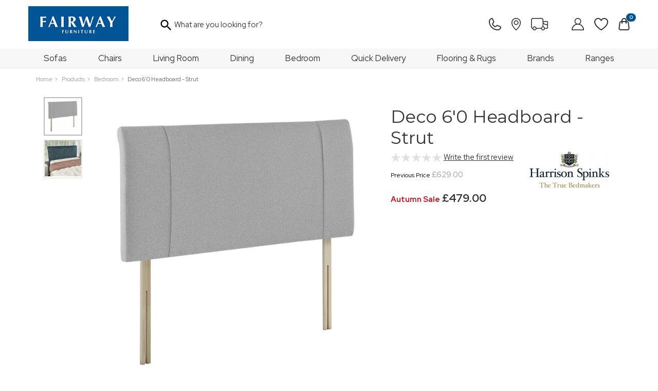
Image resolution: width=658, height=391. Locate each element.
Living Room (176, 58)
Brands (540, 58)
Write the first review (479, 157)
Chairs (110, 58)
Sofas (55, 58)
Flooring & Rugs (466, 58)
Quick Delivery (378, 58)
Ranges (600, 58)
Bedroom (302, 58)
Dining (242, 58)
